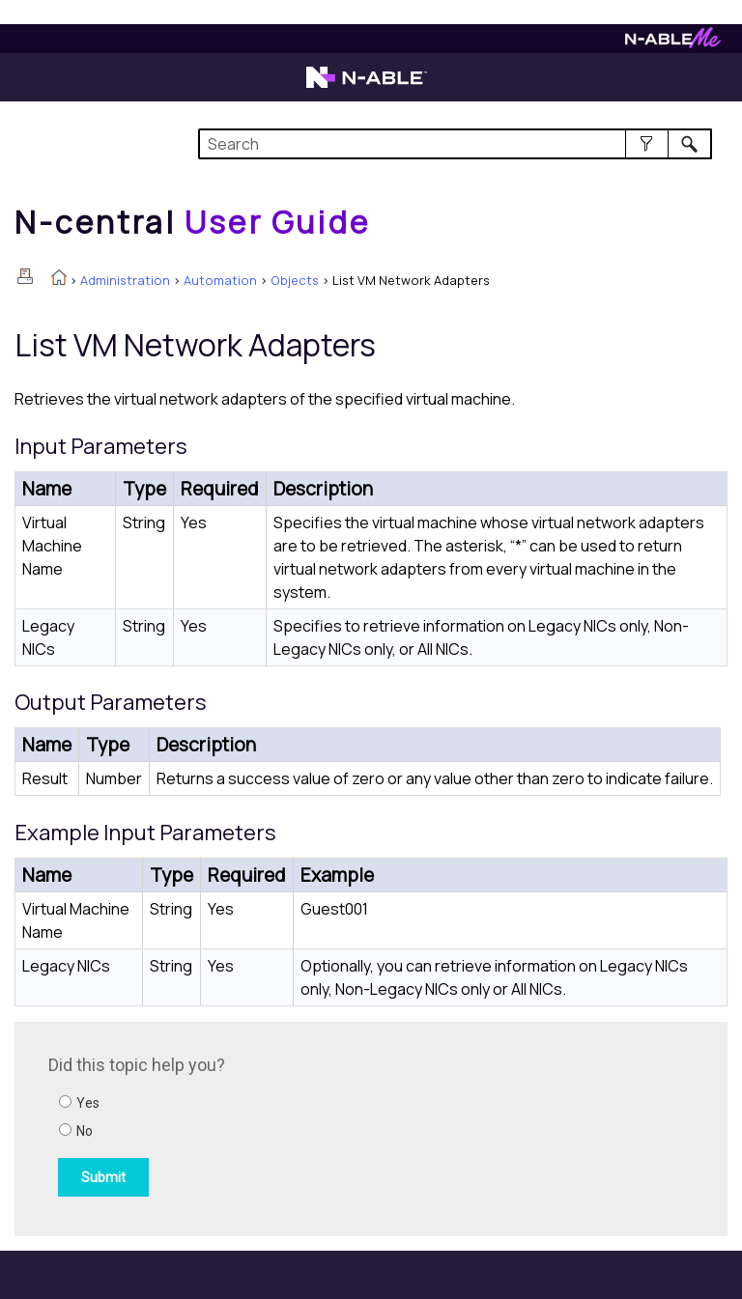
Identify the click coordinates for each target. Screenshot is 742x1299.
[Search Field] (454, 143)
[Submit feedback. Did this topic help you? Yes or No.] (309, 1126)
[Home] (192, 222)
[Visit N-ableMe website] (673, 43)
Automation (220, 280)
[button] (647, 143)
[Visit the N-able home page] (366, 86)
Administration (125, 280)
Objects (295, 280)
